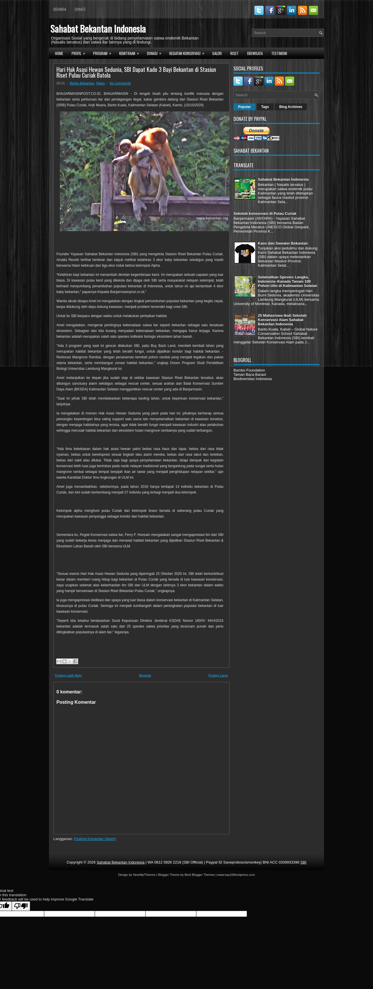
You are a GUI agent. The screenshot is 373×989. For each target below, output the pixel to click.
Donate (80, 9)
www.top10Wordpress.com (236, 874)
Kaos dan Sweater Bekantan (283, 243)
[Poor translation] (21, 906)
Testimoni (279, 53)
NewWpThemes (144, 874)
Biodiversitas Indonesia (252, 379)
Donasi (156, 52)
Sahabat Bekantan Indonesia (98, 28)
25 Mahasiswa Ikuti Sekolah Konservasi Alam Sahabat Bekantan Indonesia (282, 319)
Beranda (59, 9)
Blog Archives (290, 107)
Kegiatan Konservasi (188, 52)
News (100, 83)
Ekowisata (255, 53)
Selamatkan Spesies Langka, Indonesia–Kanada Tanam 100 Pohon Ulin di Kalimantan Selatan (287, 281)
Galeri (217, 53)
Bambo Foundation (249, 370)
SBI (304, 862)
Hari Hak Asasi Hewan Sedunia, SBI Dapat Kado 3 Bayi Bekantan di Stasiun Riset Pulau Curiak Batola (136, 72)
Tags (265, 107)
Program (104, 52)
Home (59, 53)
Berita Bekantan (82, 83)
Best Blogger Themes (199, 874)
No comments (120, 83)
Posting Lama (218, 675)
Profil (80, 52)
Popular (244, 107)
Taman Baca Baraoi (249, 374)
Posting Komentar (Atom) (95, 839)
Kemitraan (131, 52)
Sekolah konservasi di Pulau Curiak (265, 213)
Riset (234, 53)
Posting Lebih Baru (68, 675)
